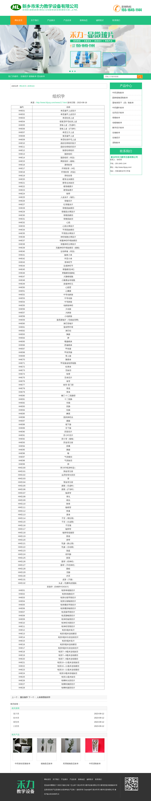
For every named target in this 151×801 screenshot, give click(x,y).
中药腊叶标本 (118, 108)
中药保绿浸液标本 (22, 763)
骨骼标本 (116, 118)
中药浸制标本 (118, 93)
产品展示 (51, 20)
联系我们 (116, 20)
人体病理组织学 (43, 697)
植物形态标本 (47, 763)
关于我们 (35, 20)
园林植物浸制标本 (120, 98)
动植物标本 (117, 123)
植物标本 (33, 76)
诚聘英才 (100, 20)
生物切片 (25, 76)
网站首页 (18, 20)
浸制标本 (116, 142)
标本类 (16, 718)
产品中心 (126, 86)
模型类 (16, 722)
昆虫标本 (41, 76)
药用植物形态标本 (71, 763)
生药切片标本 (118, 113)
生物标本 (116, 132)
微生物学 (24, 697)
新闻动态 (84, 20)
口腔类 (16, 726)
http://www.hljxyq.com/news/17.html (51, 102)
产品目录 (67, 20)
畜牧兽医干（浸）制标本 (123, 103)
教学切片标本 (118, 127)
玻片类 (16, 714)
